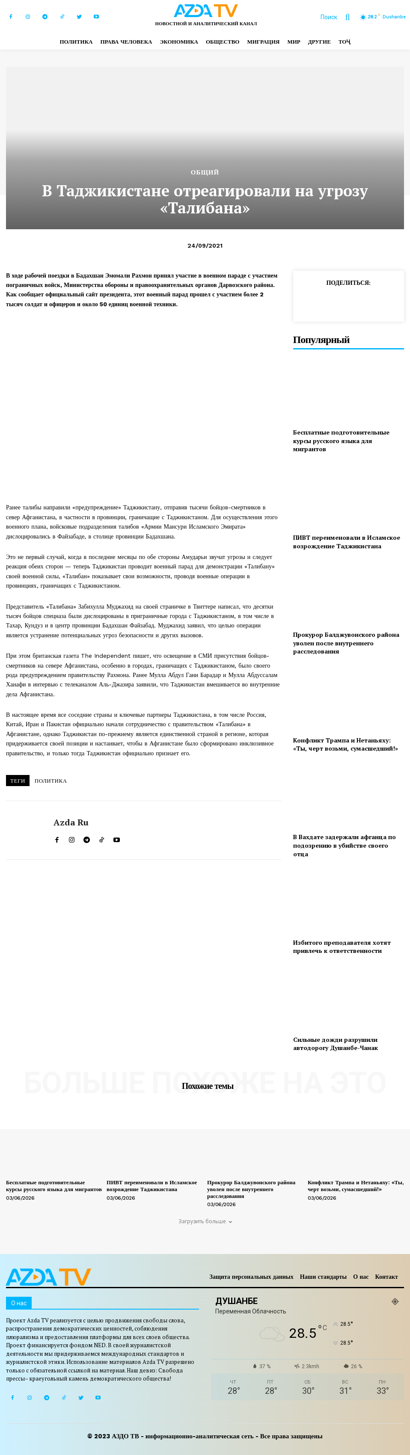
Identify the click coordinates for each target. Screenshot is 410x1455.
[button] (339, 17)
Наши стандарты (323, 1276)
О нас (360, 1276)
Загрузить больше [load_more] (205, 1221)
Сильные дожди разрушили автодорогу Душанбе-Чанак (335, 1043)
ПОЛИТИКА (51, 781)
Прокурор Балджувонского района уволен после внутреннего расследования (346, 642)
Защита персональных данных (252, 1276)
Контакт (386, 1276)
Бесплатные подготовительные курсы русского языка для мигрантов (341, 440)
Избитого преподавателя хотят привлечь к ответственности (342, 946)
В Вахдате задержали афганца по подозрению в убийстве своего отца (344, 845)
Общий (205, 172)
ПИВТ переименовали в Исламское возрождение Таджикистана (346, 541)
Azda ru (71, 822)
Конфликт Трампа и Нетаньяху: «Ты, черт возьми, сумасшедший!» (345, 744)
